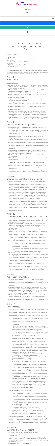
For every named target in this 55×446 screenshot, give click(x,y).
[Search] (25, 18)
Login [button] (27, 27)
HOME (27, 6)
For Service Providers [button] (27, 23)
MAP (27, 12)
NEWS (27, 15)
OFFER (27, 9)
